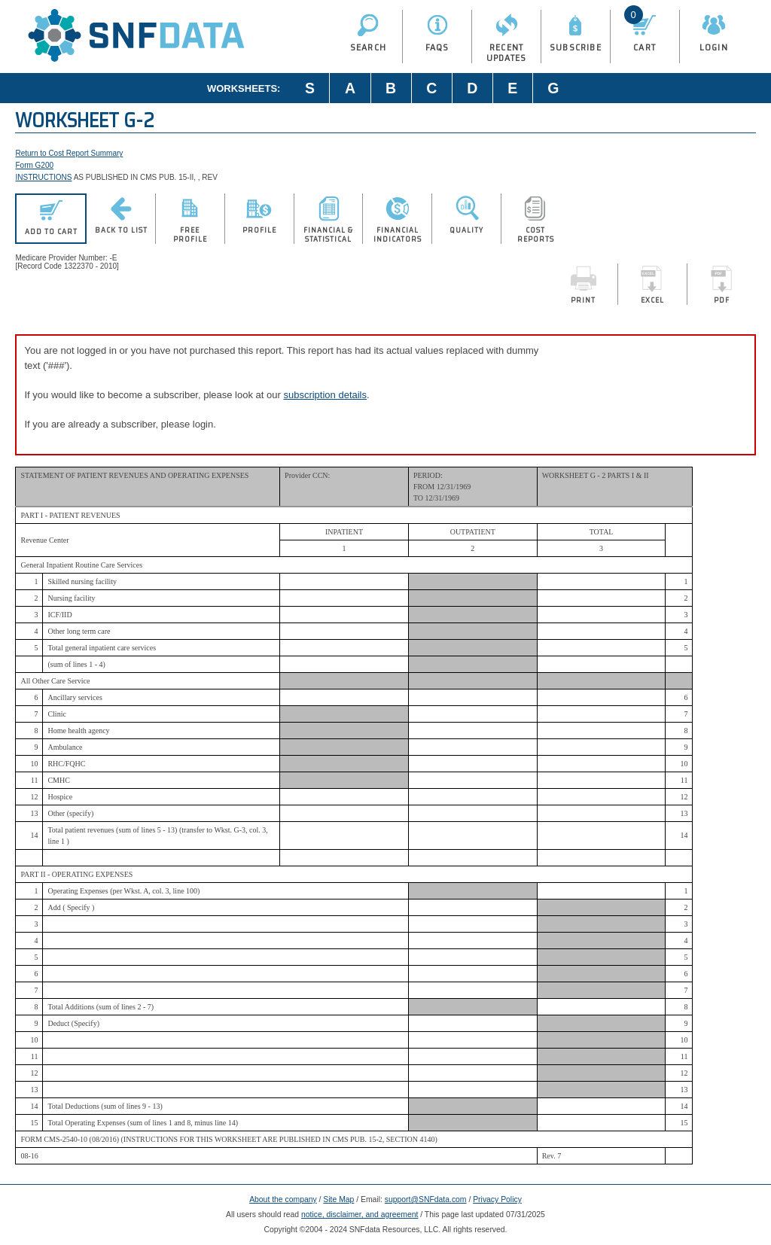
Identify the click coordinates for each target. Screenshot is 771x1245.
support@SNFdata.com (426, 1199)
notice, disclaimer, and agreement (359, 1214)
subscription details (325, 394)
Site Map (338, 1199)
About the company (283, 1199)
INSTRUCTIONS (43, 177)
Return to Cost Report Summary (69, 153)
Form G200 (34, 165)
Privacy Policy (497, 1199)
